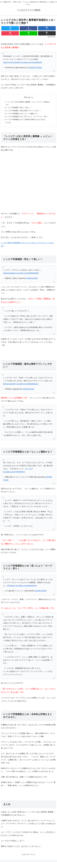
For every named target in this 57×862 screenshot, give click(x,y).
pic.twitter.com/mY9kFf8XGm (14, 473)
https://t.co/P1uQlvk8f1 (11, 62)
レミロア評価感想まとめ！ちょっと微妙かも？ (22, 114)
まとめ (8, 123)
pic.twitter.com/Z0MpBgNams (27, 385)
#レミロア (29, 470)
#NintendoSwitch (9, 274)
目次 (25, 97)
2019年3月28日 (32, 279)
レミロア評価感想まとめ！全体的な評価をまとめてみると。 (26, 120)
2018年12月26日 (35, 68)
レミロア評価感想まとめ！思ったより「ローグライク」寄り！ (27, 117)
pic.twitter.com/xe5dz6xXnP (26, 587)
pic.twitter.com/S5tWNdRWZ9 (27, 274)
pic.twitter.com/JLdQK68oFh (31, 62)
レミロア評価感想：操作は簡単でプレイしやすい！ (23, 111)
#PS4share (11, 587)
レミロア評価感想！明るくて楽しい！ (19, 108)
